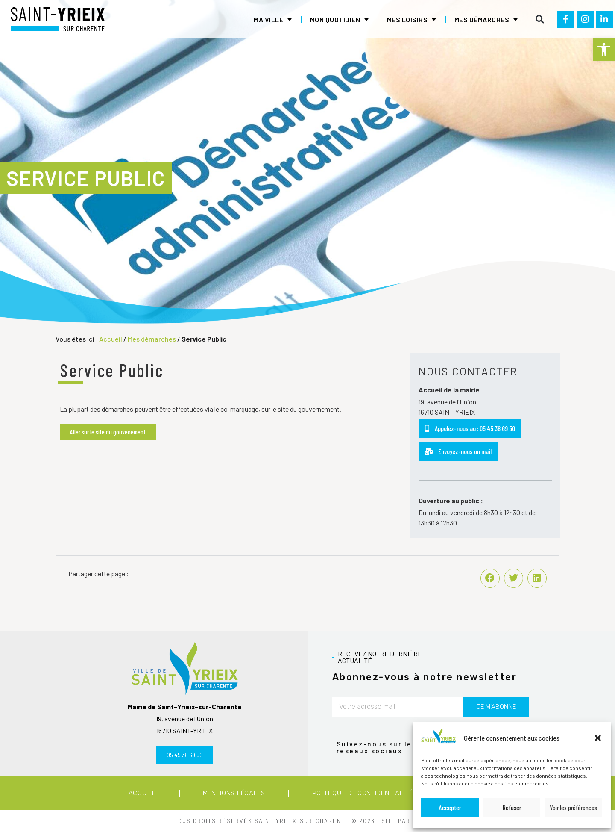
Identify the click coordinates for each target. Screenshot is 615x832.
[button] (604, 49)
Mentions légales (234, 793)
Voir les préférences (573, 807)
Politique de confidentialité (362, 793)
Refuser (512, 807)
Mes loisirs (411, 19)
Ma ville (273, 19)
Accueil (110, 339)
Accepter (450, 807)
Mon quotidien (339, 19)
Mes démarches (486, 19)
